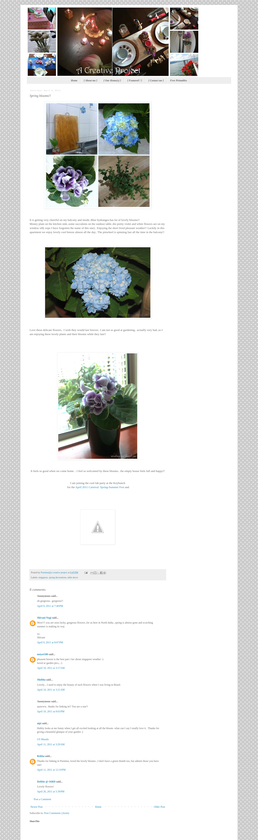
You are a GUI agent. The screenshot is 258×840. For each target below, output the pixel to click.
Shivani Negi (44, 617)
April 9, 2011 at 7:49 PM (50, 606)
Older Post (159, 806)
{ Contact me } (156, 80)
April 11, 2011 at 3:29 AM (50, 744)
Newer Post (36, 806)
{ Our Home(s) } (112, 80)
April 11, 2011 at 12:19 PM (51, 769)
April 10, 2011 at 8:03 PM (50, 711)
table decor (72, 577)
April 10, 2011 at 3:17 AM (51, 668)
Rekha (40, 756)
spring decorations (57, 577)
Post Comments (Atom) (56, 813)
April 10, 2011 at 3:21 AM (51, 689)
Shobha (41, 679)
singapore (43, 577)
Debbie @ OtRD (46, 781)
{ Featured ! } (134, 80)
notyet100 (42, 654)
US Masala (43, 739)
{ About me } (90, 80)
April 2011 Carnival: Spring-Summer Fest (99, 487)
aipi (39, 723)
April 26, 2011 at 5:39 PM (50, 791)
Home (74, 80)
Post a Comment (42, 799)
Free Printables (178, 80)
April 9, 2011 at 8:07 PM (50, 642)
